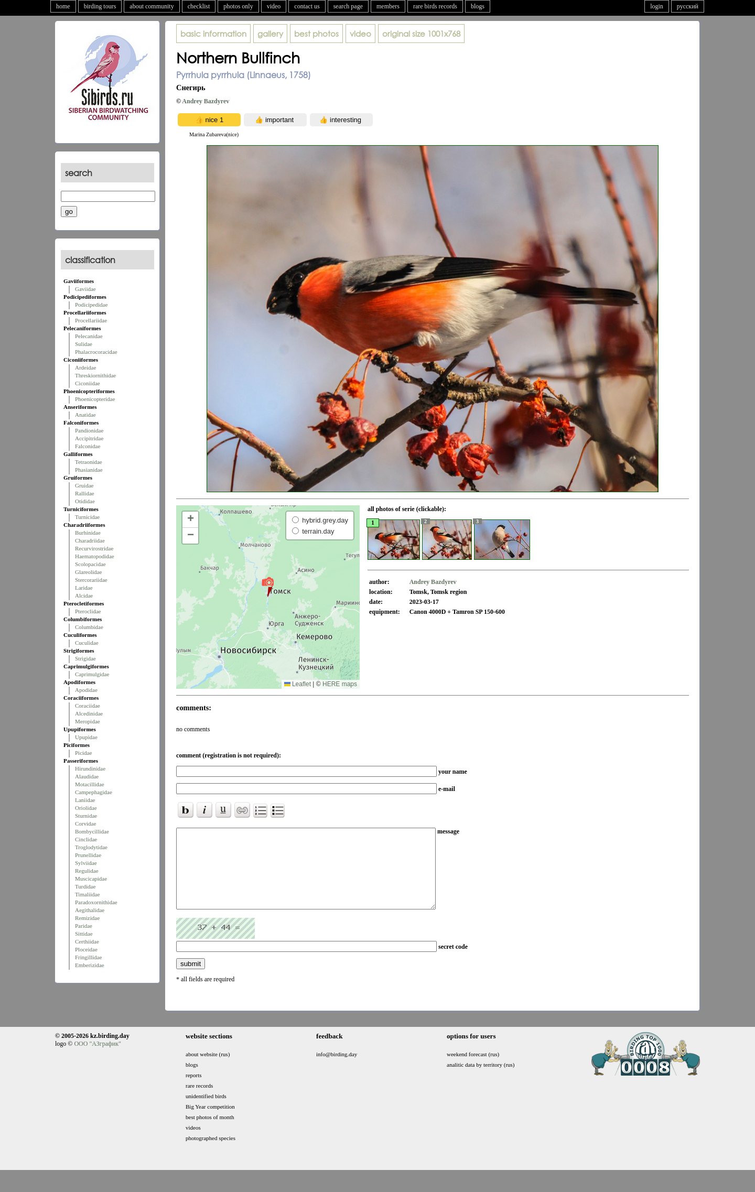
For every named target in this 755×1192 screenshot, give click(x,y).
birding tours (100, 6)
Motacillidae (89, 784)
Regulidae (87, 871)
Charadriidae (90, 540)
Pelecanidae (89, 336)
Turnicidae (87, 517)
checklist (199, 6)
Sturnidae (86, 815)
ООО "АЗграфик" (97, 1059)
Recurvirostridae (94, 548)
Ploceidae (86, 949)
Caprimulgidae (92, 674)
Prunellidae (88, 855)
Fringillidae (88, 957)
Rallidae (84, 493)
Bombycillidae (92, 831)
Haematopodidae (94, 556)
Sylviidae (86, 863)
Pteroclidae (88, 611)
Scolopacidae (90, 564)
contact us (306, 6)
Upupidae (86, 737)
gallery (270, 33)
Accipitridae (89, 438)
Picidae (83, 753)
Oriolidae (86, 808)
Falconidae (87, 446)
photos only (238, 6)
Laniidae (85, 800)
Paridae (83, 926)
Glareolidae (88, 572)
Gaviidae (85, 289)
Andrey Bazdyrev (205, 101)
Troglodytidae (91, 847)
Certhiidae (87, 941)
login (656, 6)
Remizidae (87, 918)
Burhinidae (88, 532)
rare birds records (435, 6)
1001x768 (421, 33)
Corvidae (85, 823)
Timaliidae (87, 894)
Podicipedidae (91, 304)
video (274, 6)
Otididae (85, 501)
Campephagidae (93, 792)
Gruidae (84, 485)
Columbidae (89, 627)
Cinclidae (86, 839)
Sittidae (84, 933)
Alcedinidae (89, 713)
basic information (213, 33)
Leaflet (297, 684)
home (63, 6)
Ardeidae (85, 367)
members (388, 6)
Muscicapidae (91, 878)
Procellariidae (91, 320)
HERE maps (339, 684)
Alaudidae (87, 776)
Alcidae (84, 595)
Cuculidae (87, 643)
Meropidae (87, 721)
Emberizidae (89, 965)
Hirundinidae (90, 768)
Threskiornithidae (95, 375)
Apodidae (86, 690)
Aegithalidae (89, 910)
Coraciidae (87, 705)
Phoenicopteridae (95, 399)
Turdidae (85, 886)
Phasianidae (89, 470)
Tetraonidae (88, 462)
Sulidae (83, 344)
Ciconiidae (87, 383)
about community (152, 6)
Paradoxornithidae (96, 902)
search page (348, 6)
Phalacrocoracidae (96, 352)
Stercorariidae (91, 580)
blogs (477, 6)
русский (687, 6)
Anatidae (85, 414)
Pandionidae (89, 430)
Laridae (84, 587)
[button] (268, 586)
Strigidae (85, 658)
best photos (316, 33)
